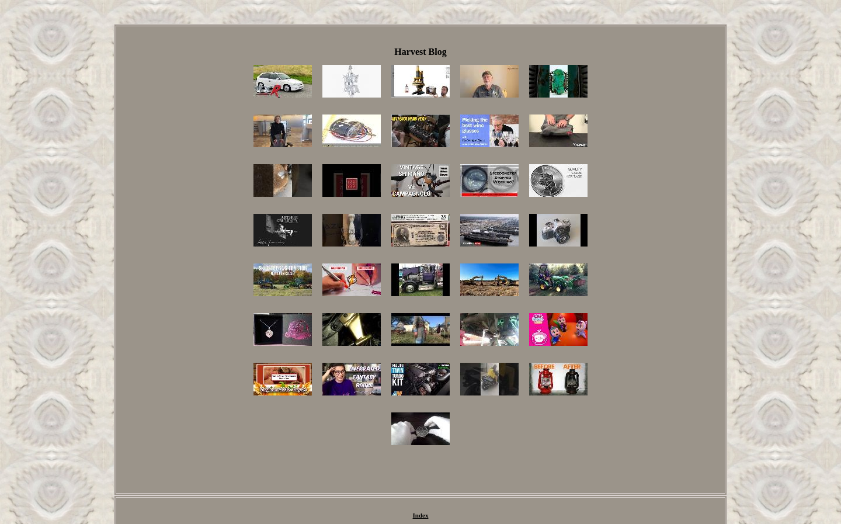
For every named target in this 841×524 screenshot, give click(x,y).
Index (421, 515)
